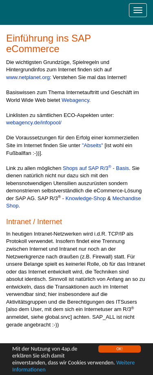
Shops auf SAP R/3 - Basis (96, 168)
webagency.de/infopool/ (34, 122)
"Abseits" (92, 145)
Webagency (75, 100)
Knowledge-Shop (85, 198)
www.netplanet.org (28, 77)
